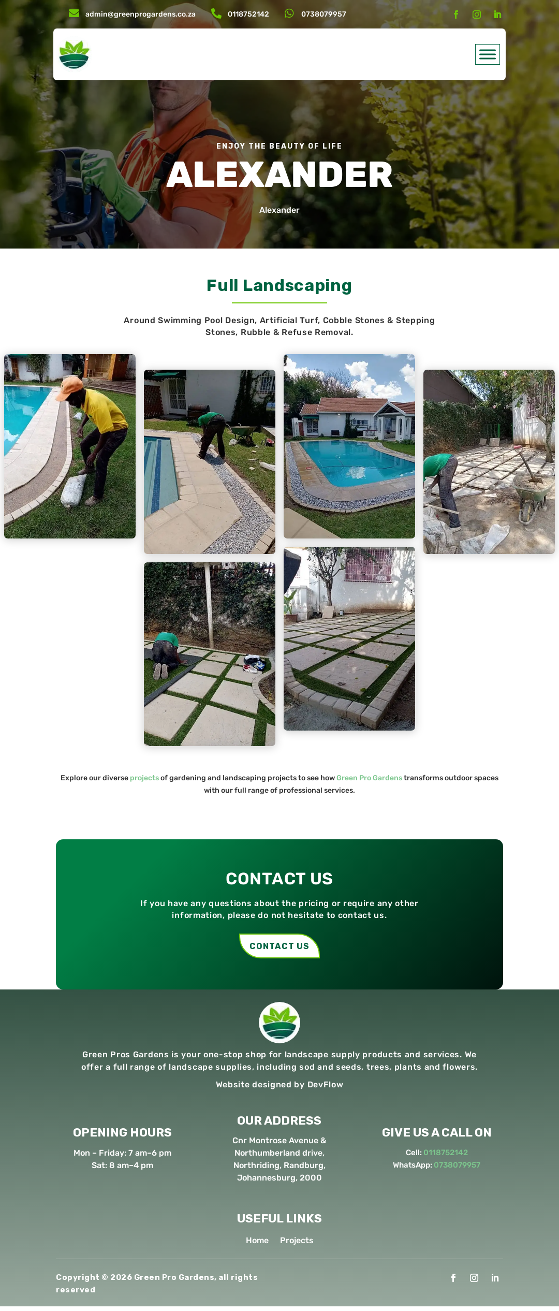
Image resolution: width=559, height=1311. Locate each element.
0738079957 (323, 14)
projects (144, 778)
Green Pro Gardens (369, 778)
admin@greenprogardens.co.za (140, 14)
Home (257, 1246)
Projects (297, 1246)
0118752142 (248, 14)
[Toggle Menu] (487, 54)
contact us (279, 948)
